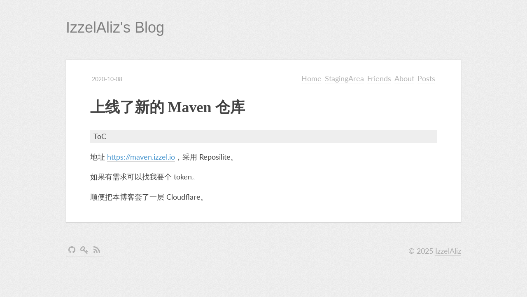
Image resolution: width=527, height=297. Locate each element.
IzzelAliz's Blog (115, 27)
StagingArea (344, 78)
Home (311, 78)
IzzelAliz (448, 250)
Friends (379, 78)
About (404, 78)
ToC (99, 136)
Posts (426, 78)
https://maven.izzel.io (141, 156)
